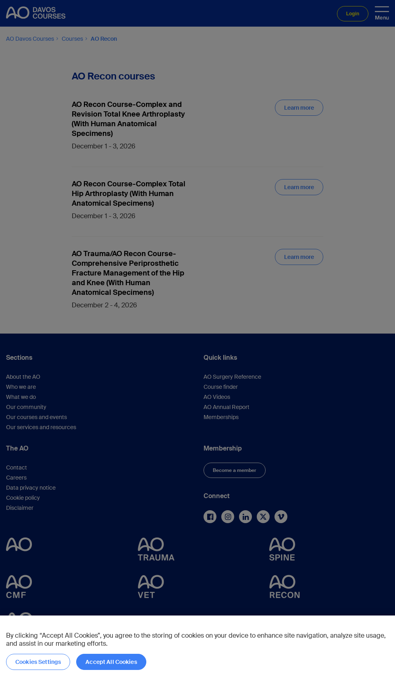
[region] (197, 645)
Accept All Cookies (111, 662)
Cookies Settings (38, 662)
